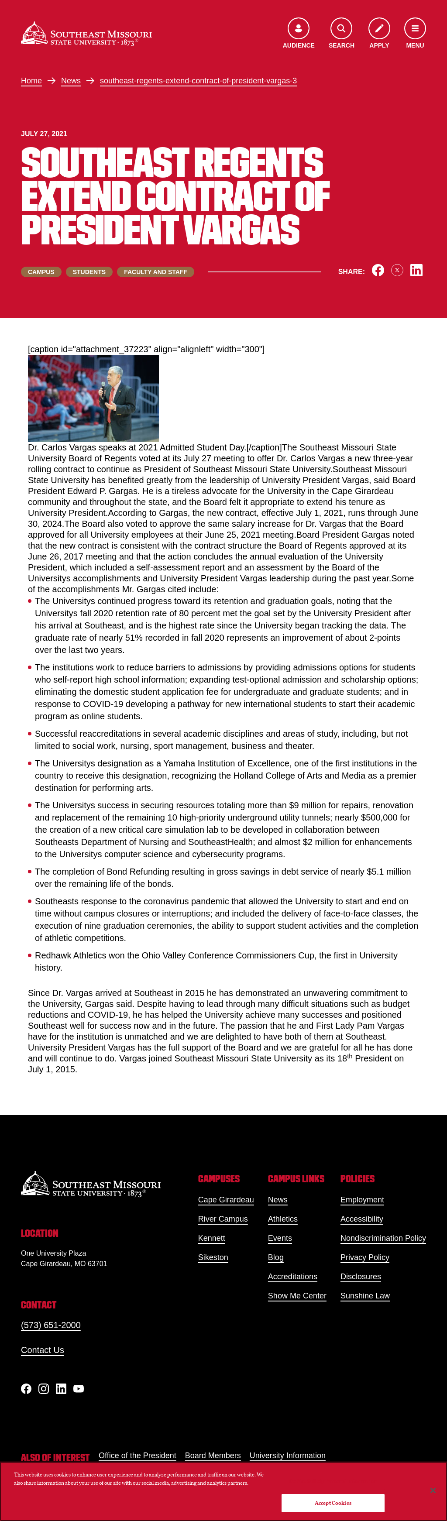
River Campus (223, 1219)
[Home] (86, 33)
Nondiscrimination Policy (383, 1238)
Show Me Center (297, 1295)
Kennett (211, 1238)
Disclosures (360, 1276)
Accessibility (361, 1219)
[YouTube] (78, 1389)
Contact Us (42, 1350)
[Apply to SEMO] (379, 33)
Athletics (283, 1219)
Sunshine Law (365, 1295)
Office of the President (137, 1455)
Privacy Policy (364, 1257)
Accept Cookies (333, 1503)
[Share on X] (397, 270)
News (71, 80)
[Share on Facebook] (378, 270)
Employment (362, 1199)
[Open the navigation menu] (415, 33)
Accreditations (292, 1276)
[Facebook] (26, 1389)
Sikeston (213, 1257)
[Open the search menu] (341, 33)
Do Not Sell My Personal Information (333, 1481)
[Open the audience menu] (299, 33)
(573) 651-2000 (51, 1325)
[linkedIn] (61, 1389)
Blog (276, 1257)
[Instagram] (43, 1389)
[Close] (433, 1490)
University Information (288, 1455)
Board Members (213, 1455)
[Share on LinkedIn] (416, 270)
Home (31, 80)
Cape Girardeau (226, 1199)
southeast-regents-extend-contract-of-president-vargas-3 (198, 80)
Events (280, 1238)
